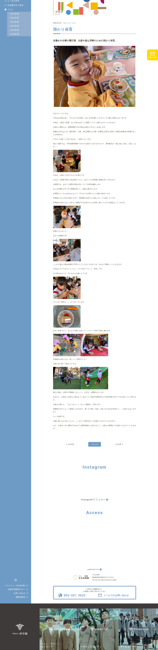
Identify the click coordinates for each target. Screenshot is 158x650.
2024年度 (14, 26)
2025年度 (14, 30)
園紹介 (66, 23)
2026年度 (14, 34)
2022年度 (14, 18)
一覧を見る (95, 444)
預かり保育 (72, 23)
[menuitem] (18, 5)
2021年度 (14, 14)
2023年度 (14, 22)
